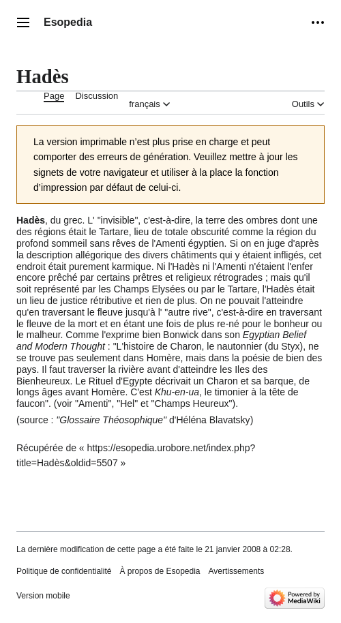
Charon (186, 346)
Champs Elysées (149, 289)
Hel (127, 403)
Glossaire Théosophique (111, 419)
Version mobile (43, 596)
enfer (302, 266)
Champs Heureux (192, 403)
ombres (262, 220)
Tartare (114, 231)
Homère (164, 357)
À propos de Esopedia (159, 571)
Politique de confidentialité (63, 571)
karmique (131, 266)
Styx (290, 346)
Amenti (170, 243)
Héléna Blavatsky (213, 419)
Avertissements (237, 571)
